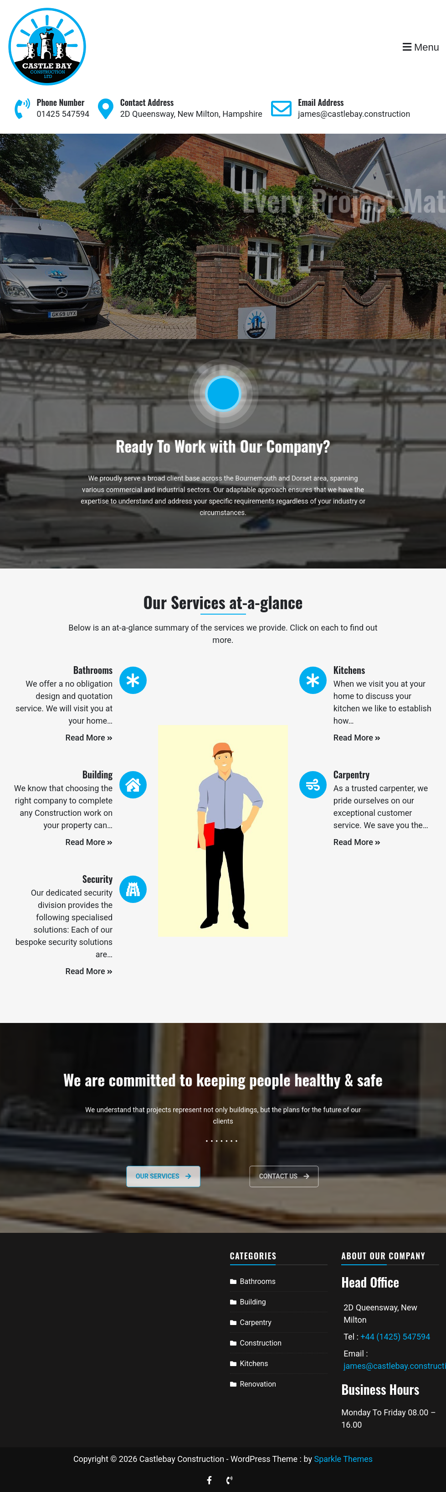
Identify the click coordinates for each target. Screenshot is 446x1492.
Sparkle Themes (343, 1459)
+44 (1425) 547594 (395, 1336)
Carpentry (256, 1322)
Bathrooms (258, 1281)
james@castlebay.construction (354, 114)
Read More (89, 737)
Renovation (258, 1384)
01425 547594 (62, 114)
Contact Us (304, 1176)
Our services (141, 1176)
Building (253, 1302)
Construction (261, 1343)
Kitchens (254, 1363)
